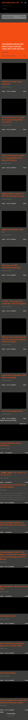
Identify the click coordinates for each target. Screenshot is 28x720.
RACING (5, 8)
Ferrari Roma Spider (8, 673)
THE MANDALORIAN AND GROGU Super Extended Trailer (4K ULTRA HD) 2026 (13, 46)
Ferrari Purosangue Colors (12, 411)
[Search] (22, 3)
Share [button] (3, 56)
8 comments (8, 596)
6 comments (8, 482)
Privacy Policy (10, 715)
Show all (22, 16)
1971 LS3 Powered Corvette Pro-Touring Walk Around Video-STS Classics (13, 158)
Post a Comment (11, 56)
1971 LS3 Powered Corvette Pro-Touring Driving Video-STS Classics (13, 119)
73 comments (8, 452)
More (24, 56)
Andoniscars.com (10, 3)
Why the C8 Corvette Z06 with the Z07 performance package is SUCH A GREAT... (14, 339)
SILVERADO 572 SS (7, 616)
